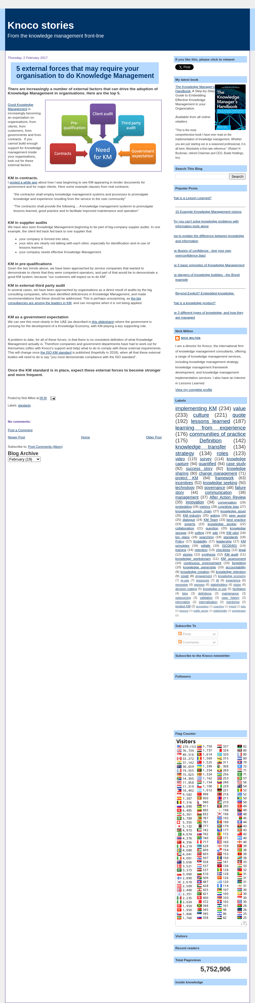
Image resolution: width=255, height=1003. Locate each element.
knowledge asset (233, 511)
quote (239, 415)
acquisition (202, 606)
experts (190, 524)
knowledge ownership (199, 567)
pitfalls (205, 545)
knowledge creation (195, 571)
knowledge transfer (200, 447)
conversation (227, 502)
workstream (239, 610)
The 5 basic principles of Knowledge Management (207, 265)
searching (206, 537)
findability (200, 541)
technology (185, 487)
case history (230, 597)
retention (201, 550)
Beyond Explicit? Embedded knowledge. (210, 291)
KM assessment (233, 558)
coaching (219, 606)
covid (185, 576)
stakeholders (218, 584)
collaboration (184, 528)
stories (188, 554)
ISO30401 (229, 545)
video (180, 459)
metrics (205, 506)
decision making (186, 589)
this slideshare (102, 321)
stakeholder (220, 610)
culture (201, 415)
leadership (224, 541)
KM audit (231, 554)
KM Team (211, 519)
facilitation (239, 589)
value (239, 408)
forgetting (239, 563)
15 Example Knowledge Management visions (210, 210)
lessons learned (210, 421)
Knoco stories (41, 25)
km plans (182, 537)
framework (224, 478)
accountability (236, 567)
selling (199, 532)
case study (236, 463)
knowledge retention (231, 571)
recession (181, 584)
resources (202, 580)
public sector (200, 610)
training (180, 550)
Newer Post (16, 437)
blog (185, 593)
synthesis (209, 554)
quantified (207, 463)
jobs (243, 606)
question (212, 528)
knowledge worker (222, 524)
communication (218, 492)
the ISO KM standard (56, 352)
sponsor (199, 584)
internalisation (208, 602)
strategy (184, 453)
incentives (184, 482)
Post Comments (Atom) (45, 446)
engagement (203, 576)
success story (199, 468)
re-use (185, 580)
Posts (184, 634)
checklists (223, 550)
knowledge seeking (220, 482)
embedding (183, 506)
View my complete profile (193, 389)
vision (237, 584)
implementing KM (196, 408)
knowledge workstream (192, 558)
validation (206, 597)
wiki (215, 532)
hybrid (232, 606)
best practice (236, 519)
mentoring (233, 602)
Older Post (154, 437)
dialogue (189, 519)
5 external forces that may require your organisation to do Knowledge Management (85, 72)
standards (24, 405)
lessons (184, 610)
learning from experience (210, 428)
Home (85, 437)
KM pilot (232, 532)
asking (215, 515)
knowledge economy (232, 576)
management (186, 497)
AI (217, 580)
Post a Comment (20, 430)
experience (233, 580)
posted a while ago (23, 182)
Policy (179, 541)
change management (218, 473)
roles (222, 453)
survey (206, 459)
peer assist (237, 515)
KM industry (192, 515)
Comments (188, 642)
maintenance (230, 593)
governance (214, 487)
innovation (195, 502)
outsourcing (183, 597)
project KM (186, 478)
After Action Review (228, 497)
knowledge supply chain (193, 511)
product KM (183, 606)
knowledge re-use (215, 589)
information (182, 602)
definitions (205, 593)
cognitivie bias (228, 506)
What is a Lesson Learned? (191, 198)
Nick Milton (190, 338)
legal (242, 550)
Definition (210, 440)
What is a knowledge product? (193, 303)
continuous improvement (202, 563)
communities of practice (217, 434)
